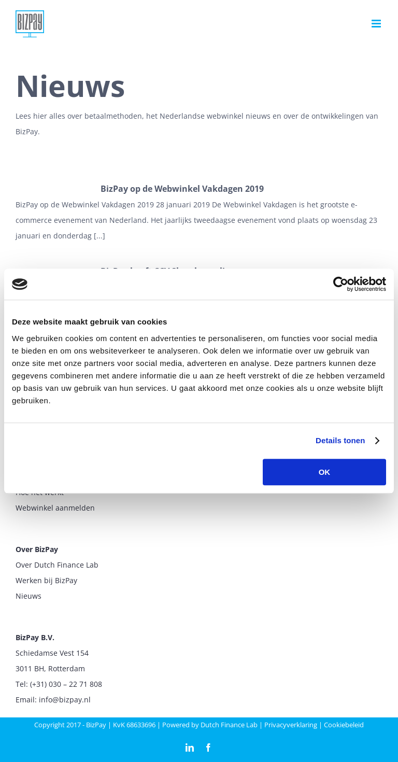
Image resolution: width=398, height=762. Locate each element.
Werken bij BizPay (46, 580)
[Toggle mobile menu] (377, 23)
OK (325, 472)
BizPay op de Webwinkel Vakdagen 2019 (182, 188)
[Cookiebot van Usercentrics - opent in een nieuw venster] (340, 284)
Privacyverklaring (290, 724)
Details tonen (340, 440)
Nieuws (28, 596)
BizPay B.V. (35, 637)
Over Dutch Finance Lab (57, 565)
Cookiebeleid (344, 724)
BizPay (96, 724)
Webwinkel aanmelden (55, 508)
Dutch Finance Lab (229, 724)
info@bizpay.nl (65, 699)
